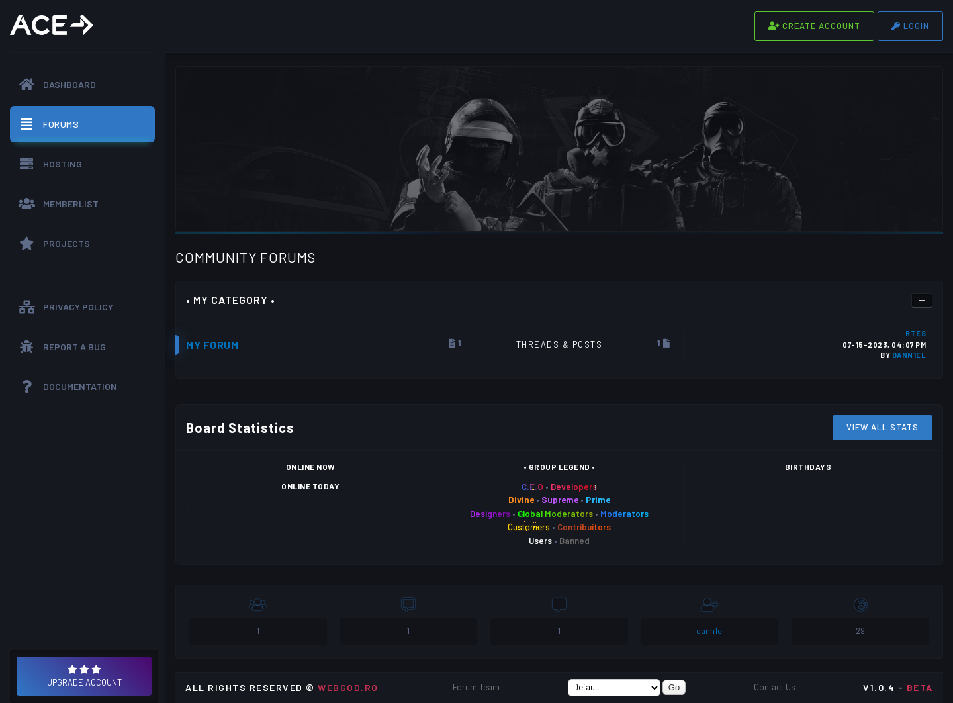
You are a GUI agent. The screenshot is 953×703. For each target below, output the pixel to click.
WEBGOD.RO (348, 687)
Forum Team (476, 687)
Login (910, 26)
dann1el (909, 355)
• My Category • (230, 299)
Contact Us (774, 687)
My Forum (212, 344)
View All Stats (882, 427)
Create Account (814, 26)
